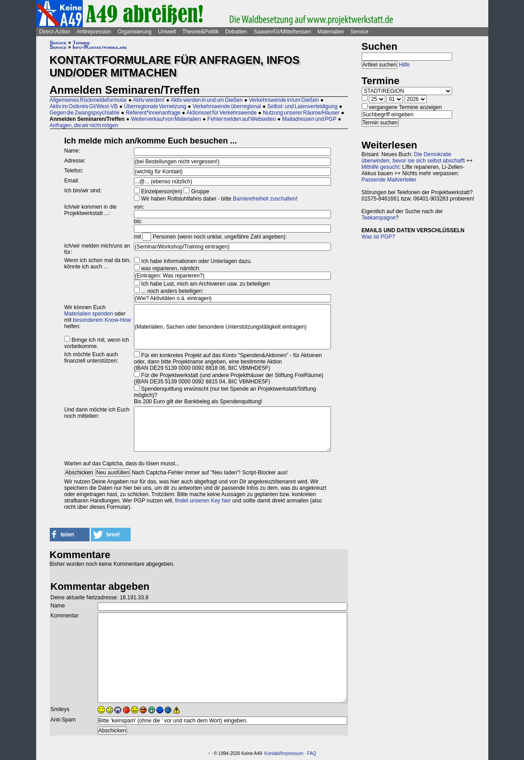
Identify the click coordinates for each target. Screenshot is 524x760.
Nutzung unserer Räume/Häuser (301, 113)
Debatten (236, 32)
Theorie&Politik (200, 32)
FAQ (311, 753)
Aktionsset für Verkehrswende (221, 113)
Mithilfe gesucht (380, 167)
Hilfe (404, 65)
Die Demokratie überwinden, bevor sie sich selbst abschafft (413, 157)
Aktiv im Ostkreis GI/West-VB (84, 106)
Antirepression (93, 32)
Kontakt (272, 753)
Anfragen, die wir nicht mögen (84, 125)
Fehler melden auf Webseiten (242, 119)
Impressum (292, 753)
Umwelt (167, 32)
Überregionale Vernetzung (155, 106)
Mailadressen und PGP (309, 119)
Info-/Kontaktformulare (100, 47)
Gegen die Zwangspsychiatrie (85, 113)
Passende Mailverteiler (389, 180)
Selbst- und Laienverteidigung (302, 106)
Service (359, 32)
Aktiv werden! (149, 100)
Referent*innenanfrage (153, 113)
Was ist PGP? (378, 237)
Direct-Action (55, 32)
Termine (81, 42)
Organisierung (134, 32)
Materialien (330, 32)
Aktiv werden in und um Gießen (206, 100)
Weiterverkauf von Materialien (166, 119)
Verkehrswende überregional (227, 106)
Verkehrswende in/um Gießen (284, 100)
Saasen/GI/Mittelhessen (282, 32)
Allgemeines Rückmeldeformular (88, 100)
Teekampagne (379, 218)
